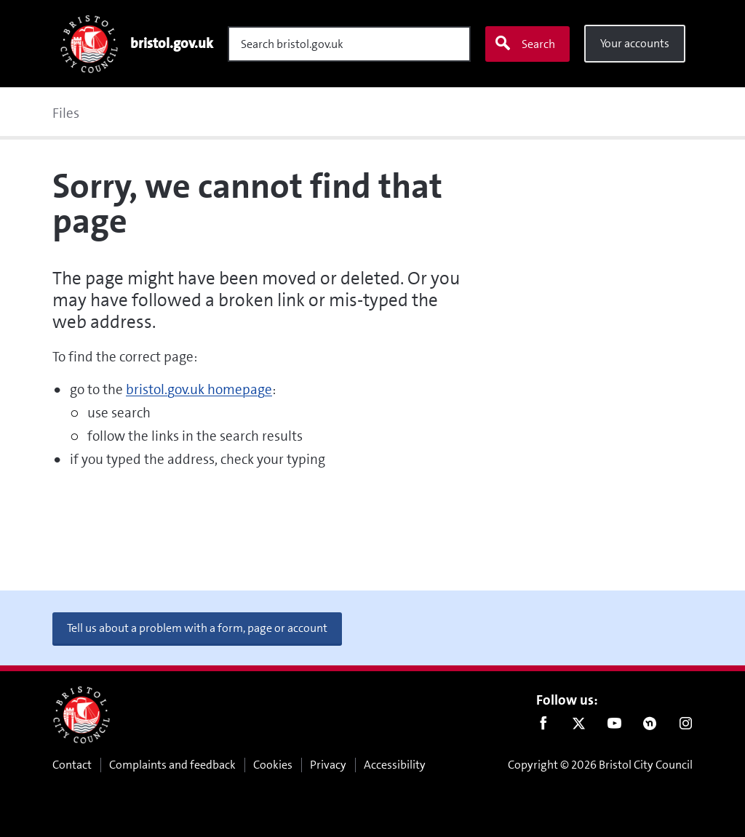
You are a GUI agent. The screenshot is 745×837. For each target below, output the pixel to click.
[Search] (349, 44)
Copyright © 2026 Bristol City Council (600, 764)
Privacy (328, 764)
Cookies (272, 764)
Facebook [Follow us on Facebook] (543, 726)
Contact (72, 764)
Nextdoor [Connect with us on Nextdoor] (650, 726)
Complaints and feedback (172, 764)
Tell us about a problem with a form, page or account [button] (197, 628)
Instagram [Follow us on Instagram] (686, 726)
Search (524, 43)
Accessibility (395, 764)
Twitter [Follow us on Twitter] (579, 726)
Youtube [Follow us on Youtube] (614, 726)
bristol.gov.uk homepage (199, 389)
